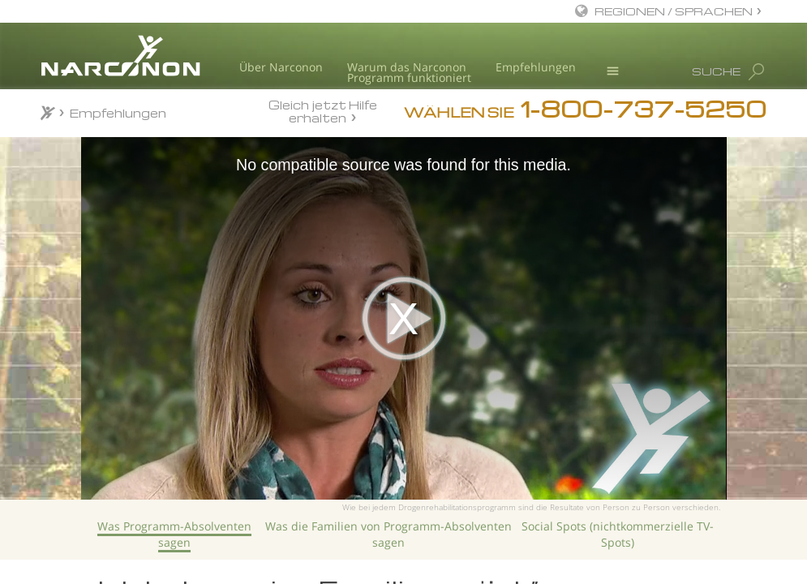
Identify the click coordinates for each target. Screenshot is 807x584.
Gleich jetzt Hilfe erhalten (322, 110)
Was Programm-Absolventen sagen (174, 534)
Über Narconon (281, 67)
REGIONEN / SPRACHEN (674, 11)
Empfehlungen (536, 67)
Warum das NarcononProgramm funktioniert (409, 73)
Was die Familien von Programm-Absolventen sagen (388, 534)
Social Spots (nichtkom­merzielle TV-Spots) (618, 534)
